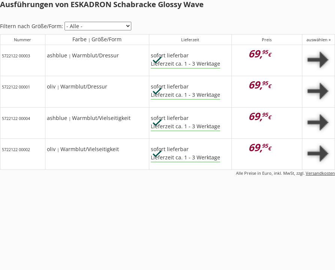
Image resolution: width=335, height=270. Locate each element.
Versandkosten (320, 173)
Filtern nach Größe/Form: (31, 26)
